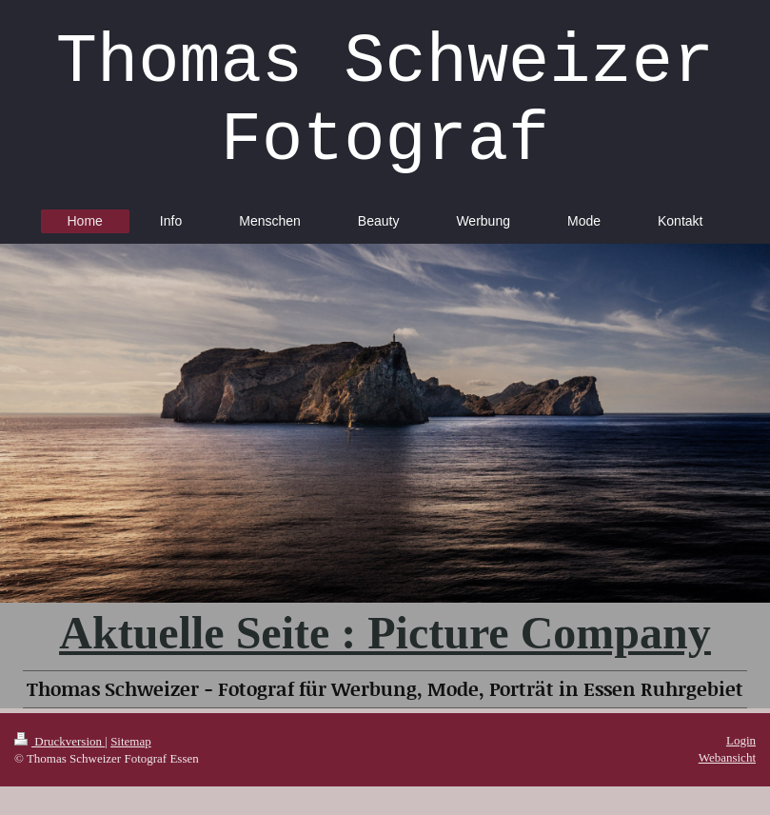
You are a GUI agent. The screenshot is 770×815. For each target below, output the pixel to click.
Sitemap (130, 741)
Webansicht (727, 757)
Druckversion (59, 741)
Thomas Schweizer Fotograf (385, 102)
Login (741, 740)
